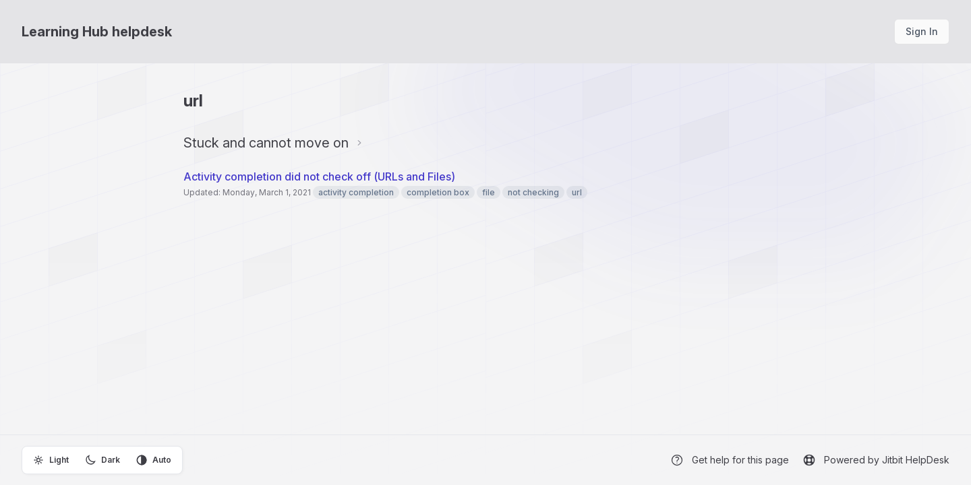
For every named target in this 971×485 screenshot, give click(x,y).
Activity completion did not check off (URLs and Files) (319, 176)
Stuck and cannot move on (266, 143)
